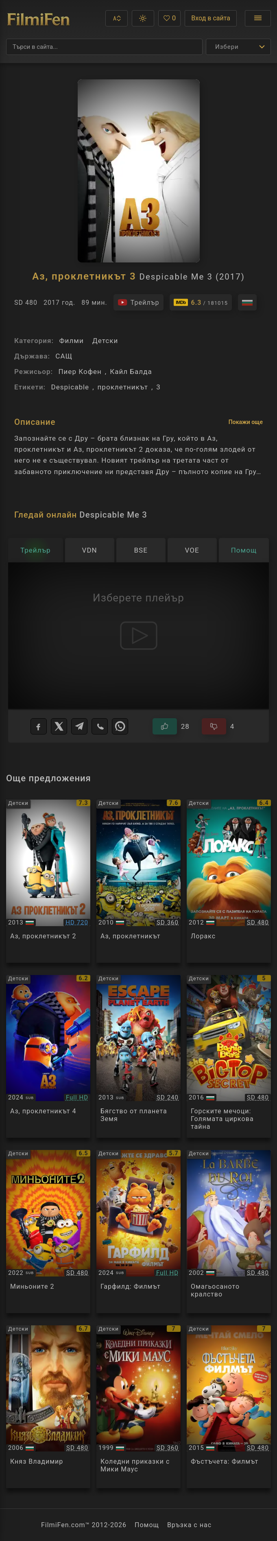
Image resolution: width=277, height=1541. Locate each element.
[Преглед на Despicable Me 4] (48, 1056)
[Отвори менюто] (258, 18)
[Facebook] (39, 726)
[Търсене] (104, 47)
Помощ (147, 1525)
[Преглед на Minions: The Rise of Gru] (48, 1231)
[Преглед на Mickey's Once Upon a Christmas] (138, 1407)
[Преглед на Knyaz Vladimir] (48, 1407)
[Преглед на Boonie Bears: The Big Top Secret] (229, 1056)
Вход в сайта (210, 18)
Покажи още (246, 422)
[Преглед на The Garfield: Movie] (138, 1231)
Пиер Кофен (79, 371)
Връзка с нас (189, 1525)
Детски (105, 341)
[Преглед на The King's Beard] (229, 1231)
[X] (59, 726)
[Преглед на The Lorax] (229, 881)
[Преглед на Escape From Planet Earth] (138, 1056)
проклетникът (123, 387)
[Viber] (100, 726)
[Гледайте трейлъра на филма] (138, 302)
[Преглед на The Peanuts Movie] (229, 1407)
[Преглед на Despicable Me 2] (48, 881)
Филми (71, 341)
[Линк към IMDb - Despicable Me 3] (201, 302)
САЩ (63, 356)
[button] (116, 18)
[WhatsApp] (120, 726)
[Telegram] (79, 726)
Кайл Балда (131, 371)
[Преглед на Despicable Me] (138, 881)
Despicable (70, 387)
